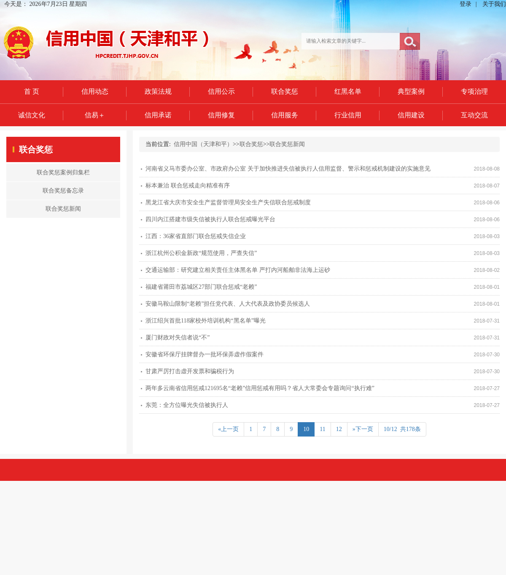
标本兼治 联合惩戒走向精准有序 (187, 185)
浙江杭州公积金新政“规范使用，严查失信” (201, 253)
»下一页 (363, 429)
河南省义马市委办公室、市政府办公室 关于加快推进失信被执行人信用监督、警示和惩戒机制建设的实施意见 (288, 168)
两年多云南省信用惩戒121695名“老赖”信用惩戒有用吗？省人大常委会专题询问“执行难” (259, 388)
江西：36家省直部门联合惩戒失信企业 (195, 236)
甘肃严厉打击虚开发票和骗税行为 (189, 371)
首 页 (31, 91)
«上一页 (228, 429)
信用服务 (284, 115)
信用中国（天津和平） (203, 144)
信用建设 (411, 115)
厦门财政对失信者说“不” (177, 337)
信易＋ (95, 115)
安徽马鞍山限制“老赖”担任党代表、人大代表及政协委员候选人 (227, 304)
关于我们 (494, 4)
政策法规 (158, 91)
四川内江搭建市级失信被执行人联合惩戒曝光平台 (210, 219)
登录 (465, 4)
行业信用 (347, 115)
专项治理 (474, 91)
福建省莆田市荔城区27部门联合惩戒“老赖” (201, 287)
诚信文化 (31, 115)
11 (322, 429)
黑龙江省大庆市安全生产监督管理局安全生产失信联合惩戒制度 (228, 202)
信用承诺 (158, 115)
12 (339, 429)
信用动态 (94, 91)
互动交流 (474, 115)
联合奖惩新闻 (287, 144)
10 (306, 429)
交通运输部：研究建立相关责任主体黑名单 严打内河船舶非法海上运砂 (237, 270)
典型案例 (411, 91)
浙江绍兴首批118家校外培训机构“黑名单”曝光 (205, 320)
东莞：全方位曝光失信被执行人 (186, 405)
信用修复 (221, 115)
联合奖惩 (284, 91)
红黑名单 (347, 91)
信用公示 (221, 91)
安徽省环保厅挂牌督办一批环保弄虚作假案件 (204, 354)
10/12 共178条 (402, 429)
